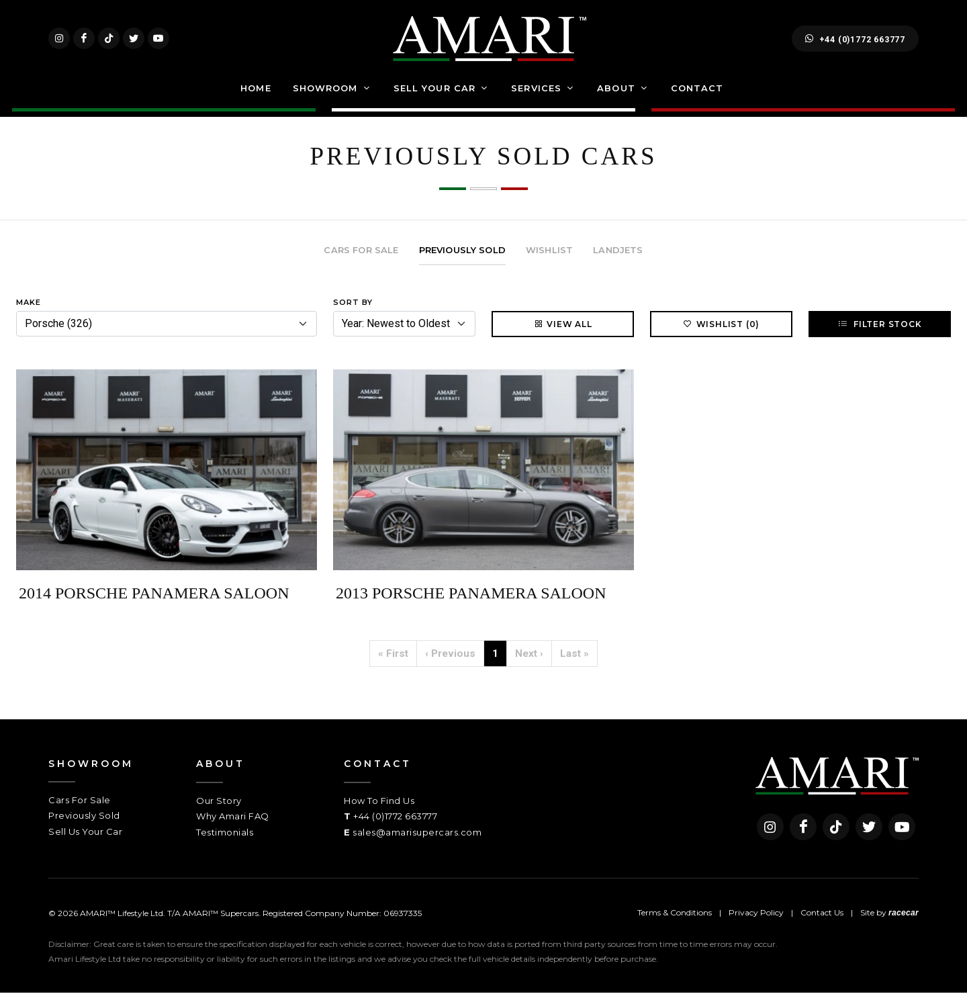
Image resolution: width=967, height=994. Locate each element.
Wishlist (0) (721, 325)
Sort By (353, 303)
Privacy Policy (756, 914)
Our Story (219, 801)
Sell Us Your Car (85, 832)
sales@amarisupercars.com (417, 832)
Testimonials (224, 832)
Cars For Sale (79, 800)
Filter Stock (879, 325)
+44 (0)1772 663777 (855, 39)
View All (562, 325)
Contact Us (821, 914)
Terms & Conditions (674, 914)
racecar (903, 914)
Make (28, 303)
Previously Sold (84, 816)
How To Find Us (379, 801)
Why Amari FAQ (232, 817)
